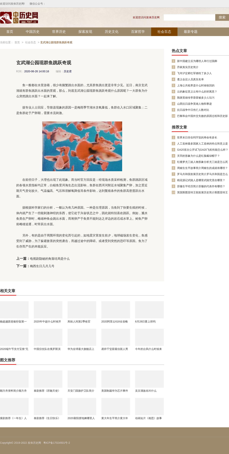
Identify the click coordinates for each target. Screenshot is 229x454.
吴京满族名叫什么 (145, 390)
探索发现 (85, 32)
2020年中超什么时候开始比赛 (47, 321)
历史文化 (112, 32)
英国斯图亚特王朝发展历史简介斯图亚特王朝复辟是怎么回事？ (202, 192)
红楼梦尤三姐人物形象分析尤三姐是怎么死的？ (202, 162)
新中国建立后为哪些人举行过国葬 (197, 61)
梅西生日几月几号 (42, 266)
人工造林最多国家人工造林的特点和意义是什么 (202, 143)
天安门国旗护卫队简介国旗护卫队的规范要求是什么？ (81, 390)
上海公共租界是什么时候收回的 (195, 85)
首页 (9, 32)
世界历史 (59, 32)
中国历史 (33, 32)
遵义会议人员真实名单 (190, 79)
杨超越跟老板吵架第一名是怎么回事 (13, 321)
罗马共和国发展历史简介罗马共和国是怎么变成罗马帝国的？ (202, 174)
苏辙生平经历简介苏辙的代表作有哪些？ (201, 186)
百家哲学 (138, 32)
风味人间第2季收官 (79, 321)
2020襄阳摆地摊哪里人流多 (81, 418)
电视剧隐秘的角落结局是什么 (50, 258)
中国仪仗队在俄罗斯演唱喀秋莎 (47, 348)
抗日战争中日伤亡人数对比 (193, 109)
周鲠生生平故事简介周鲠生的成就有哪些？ (202, 168)
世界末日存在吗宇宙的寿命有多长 (197, 137)
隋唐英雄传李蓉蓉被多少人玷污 (195, 97)
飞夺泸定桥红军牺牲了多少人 (194, 73)
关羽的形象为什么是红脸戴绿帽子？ (198, 155)
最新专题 (191, 32)
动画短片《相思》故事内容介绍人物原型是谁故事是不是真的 (148, 418)
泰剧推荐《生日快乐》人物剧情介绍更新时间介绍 (47, 418)
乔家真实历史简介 (187, 67)
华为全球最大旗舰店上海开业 (81, 348)
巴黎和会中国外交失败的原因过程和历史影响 (202, 116)
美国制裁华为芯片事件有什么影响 (114, 390)
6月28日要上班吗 (145, 321)
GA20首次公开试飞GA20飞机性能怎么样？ (202, 149)
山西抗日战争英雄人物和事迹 (194, 103)
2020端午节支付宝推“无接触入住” (14, 348)
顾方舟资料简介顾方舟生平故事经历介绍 (13, 390)
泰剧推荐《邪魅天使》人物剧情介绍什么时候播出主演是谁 (47, 390)
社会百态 (164, 32)
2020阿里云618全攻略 (114, 321)
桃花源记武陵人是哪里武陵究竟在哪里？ (201, 180)
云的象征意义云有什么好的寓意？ (197, 91)
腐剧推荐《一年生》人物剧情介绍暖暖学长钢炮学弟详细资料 (13, 418)
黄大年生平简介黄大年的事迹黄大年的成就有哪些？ (114, 418)
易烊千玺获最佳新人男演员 (114, 348)
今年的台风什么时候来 (148, 348)
